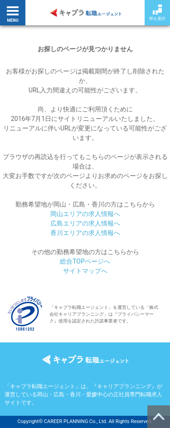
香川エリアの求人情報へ (85, 232)
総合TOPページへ (85, 261)
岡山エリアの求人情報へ (85, 213)
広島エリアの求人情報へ (85, 223)
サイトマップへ (85, 270)
